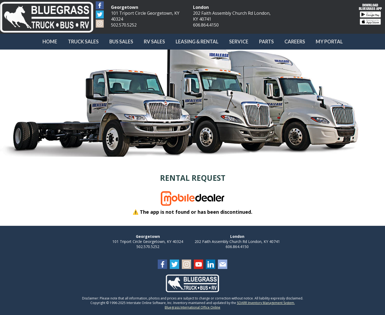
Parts (266, 41)
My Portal (329, 41)
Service (238, 41)
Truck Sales (83, 41)
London (201, 7)
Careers (294, 41)
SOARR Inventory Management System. (266, 303)
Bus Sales (121, 41)
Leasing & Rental (197, 41)
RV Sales (154, 41)
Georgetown (124, 7)
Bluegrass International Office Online (192, 307)
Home (50, 41)
